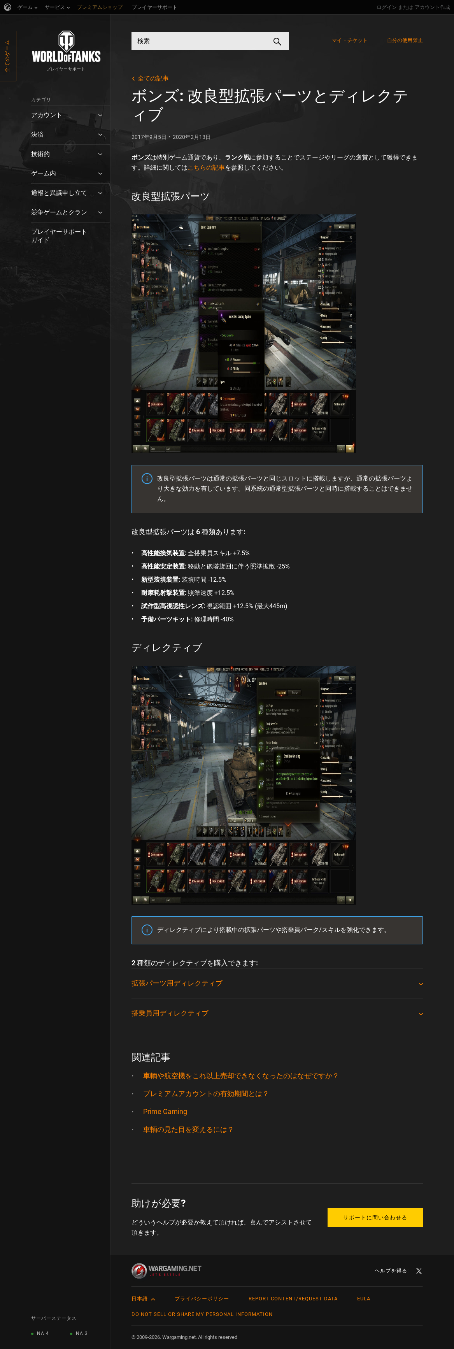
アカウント (46, 115)
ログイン (387, 7)
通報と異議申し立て (59, 192)
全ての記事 (153, 78)
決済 (37, 134)
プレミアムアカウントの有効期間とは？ (206, 1093)
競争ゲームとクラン (59, 212)
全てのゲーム (7, 56)
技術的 (40, 154)
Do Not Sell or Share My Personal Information (202, 1314)
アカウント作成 (432, 7)
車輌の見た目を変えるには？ (188, 1129)
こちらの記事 (206, 167)
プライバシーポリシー (202, 1299)
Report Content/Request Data (293, 1299)
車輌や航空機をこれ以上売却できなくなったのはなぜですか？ (241, 1076)
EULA (363, 1299)
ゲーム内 (43, 173)
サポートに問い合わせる (375, 1217)
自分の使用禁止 (405, 40)
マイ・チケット (350, 40)
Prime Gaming (165, 1111)
